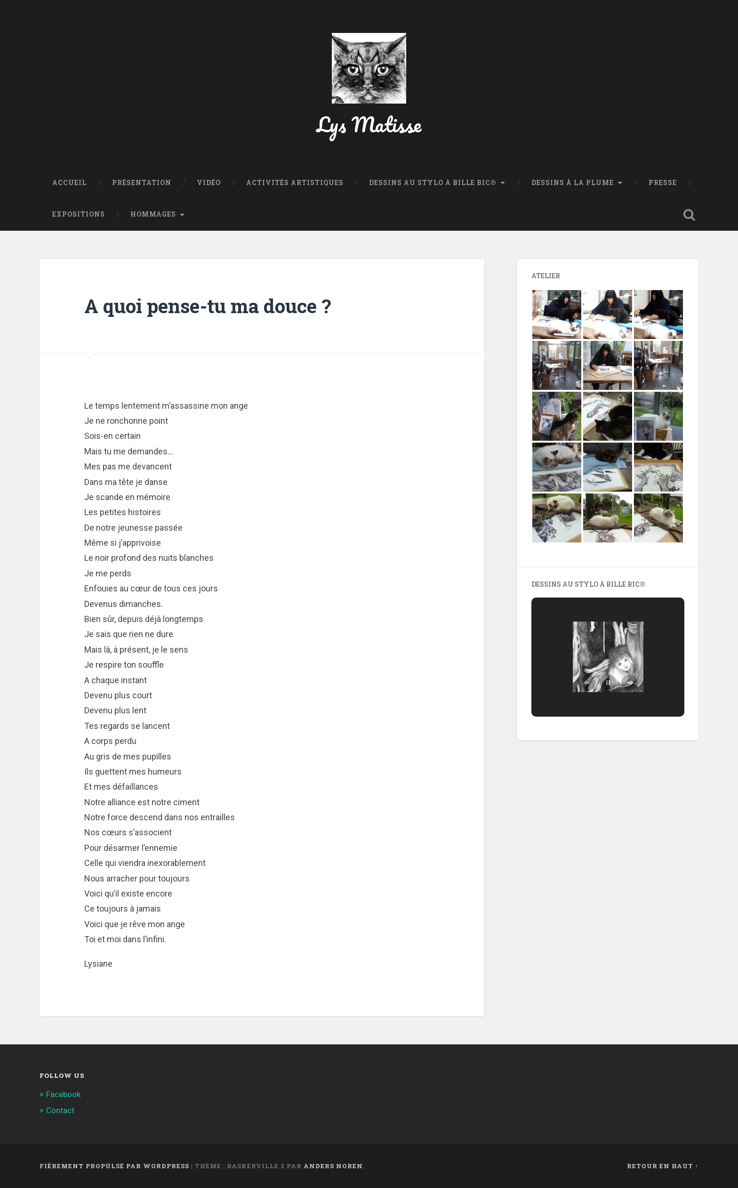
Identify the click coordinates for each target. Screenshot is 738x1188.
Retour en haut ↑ (662, 1166)
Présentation (141, 182)
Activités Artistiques (295, 182)
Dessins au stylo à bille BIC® (433, 182)
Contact (60, 1110)
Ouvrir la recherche (689, 215)
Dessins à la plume (572, 182)
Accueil (69, 182)
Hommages (153, 214)
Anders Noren (333, 1166)
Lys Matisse (369, 124)
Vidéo (209, 182)
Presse (663, 182)
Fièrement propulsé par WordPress (114, 1166)
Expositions (78, 214)
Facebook (63, 1094)
